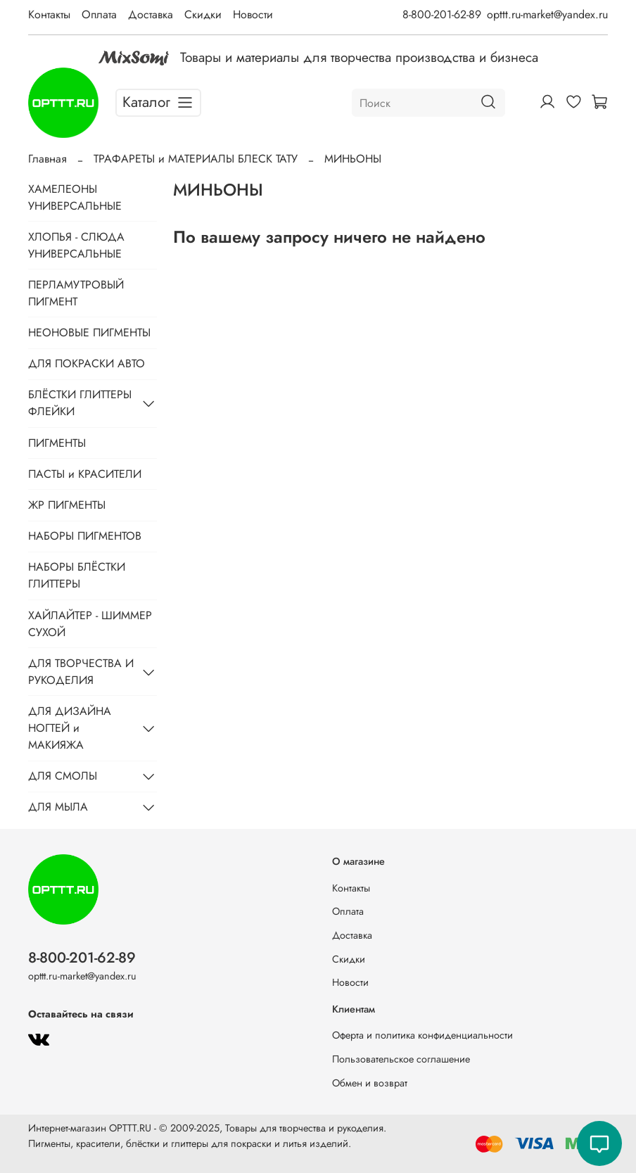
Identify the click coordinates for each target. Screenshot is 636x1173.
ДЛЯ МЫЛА (58, 807)
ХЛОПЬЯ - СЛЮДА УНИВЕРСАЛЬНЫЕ (76, 245)
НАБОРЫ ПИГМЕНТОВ (84, 536)
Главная (47, 159)
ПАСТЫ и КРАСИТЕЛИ (84, 474)
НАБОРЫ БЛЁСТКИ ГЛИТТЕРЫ (76, 575)
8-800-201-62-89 (441, 14)
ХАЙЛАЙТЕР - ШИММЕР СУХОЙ (90, 623)
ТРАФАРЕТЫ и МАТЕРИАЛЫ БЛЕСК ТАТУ (196, 159)
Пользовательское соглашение (401, 1059)
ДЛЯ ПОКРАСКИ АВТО (86, 363)
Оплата (99, 14)
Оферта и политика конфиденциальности (422, 1035)
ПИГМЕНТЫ (57, 443)
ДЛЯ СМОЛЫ (62, 776)
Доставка (150, 14)
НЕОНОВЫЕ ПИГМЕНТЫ (89, 332)
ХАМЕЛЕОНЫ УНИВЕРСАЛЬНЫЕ (75, 197)
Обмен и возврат (369, 1083)
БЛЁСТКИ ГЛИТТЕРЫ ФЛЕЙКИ (80, 402)
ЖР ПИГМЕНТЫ (67, 505)
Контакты (49, 14)
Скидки (203, 14)
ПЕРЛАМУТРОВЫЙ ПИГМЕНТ (76, 293)
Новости (253, 14)
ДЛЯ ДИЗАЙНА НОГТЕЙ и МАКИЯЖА (69, 728)
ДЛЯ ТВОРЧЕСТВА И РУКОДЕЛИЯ (81, 671)
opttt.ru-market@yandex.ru (547, 14)
